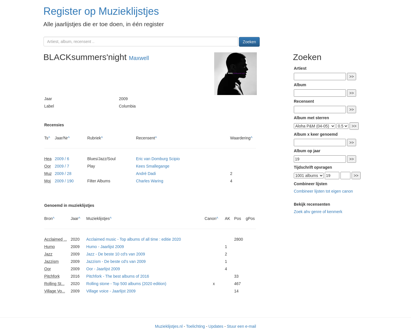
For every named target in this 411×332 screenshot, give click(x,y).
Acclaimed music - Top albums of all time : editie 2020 (133, 239)
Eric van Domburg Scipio (158, 158)
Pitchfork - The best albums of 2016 (117, 276)
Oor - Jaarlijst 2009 (103, 269)
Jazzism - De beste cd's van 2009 (116, 261)
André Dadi (146, 173)
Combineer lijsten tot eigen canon (323, 191)
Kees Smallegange (153, 166)
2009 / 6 (62, 158)
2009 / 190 (64, 181)
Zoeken (249, 42)
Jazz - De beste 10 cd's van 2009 (115, 254)
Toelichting (195, 326)
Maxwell (139, 58)
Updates (215, 326)
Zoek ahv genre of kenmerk (318, 211)
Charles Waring (149, 181)
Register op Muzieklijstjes (101, 11)
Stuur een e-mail (241, 326)
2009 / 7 (62, 166)
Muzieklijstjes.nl (169, 326)
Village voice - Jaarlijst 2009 (110, 291)
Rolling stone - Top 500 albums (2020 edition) (126, 283)
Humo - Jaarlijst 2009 (105, 246)
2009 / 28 (63, 173)
